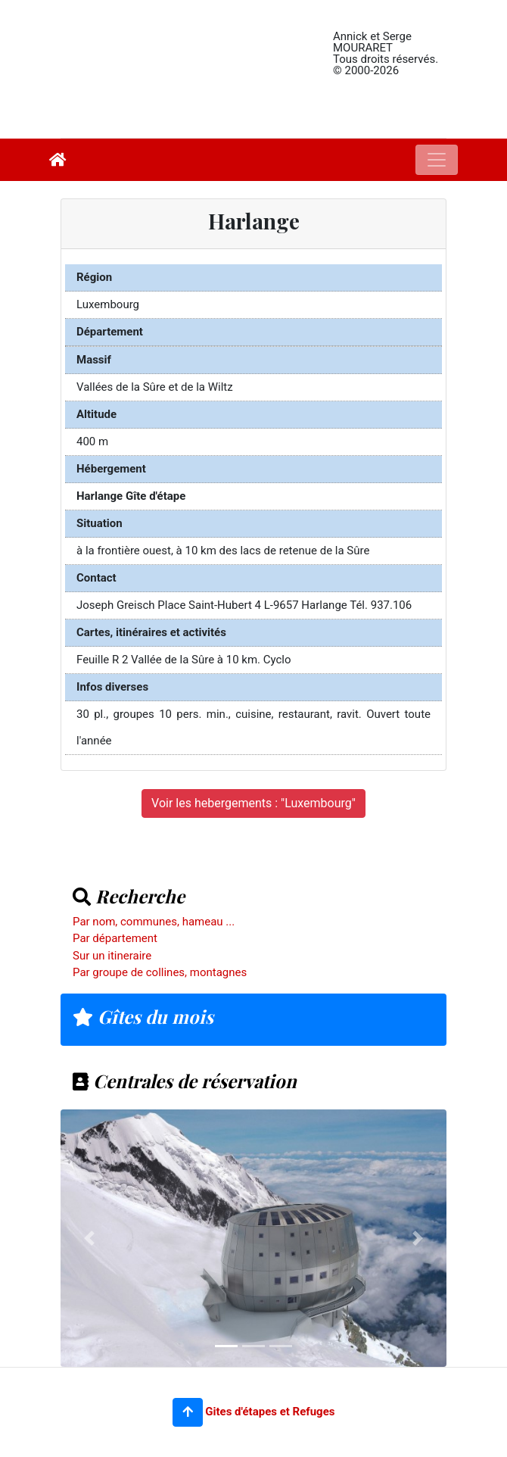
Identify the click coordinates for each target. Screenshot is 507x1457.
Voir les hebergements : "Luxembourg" (253, 803)
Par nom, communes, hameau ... (154, 921)
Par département (115, 938)
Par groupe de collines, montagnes (160, 972)
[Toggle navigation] (436, 160)
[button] (188, 1412)
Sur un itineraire (112, 955)
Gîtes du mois (143, 1016)
